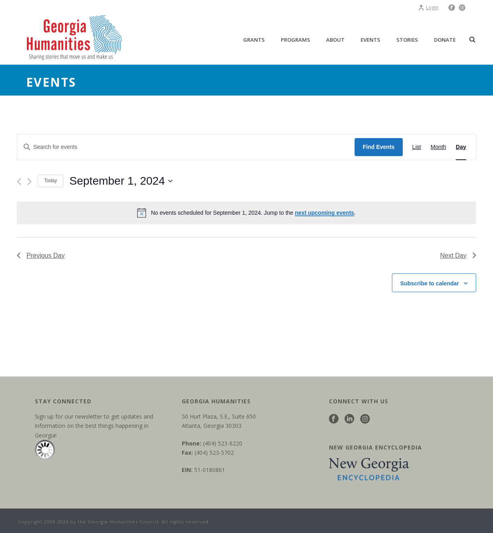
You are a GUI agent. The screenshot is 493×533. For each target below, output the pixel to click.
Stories (407, 39)
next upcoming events (324, 213)
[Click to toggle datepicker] (120, 181)
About (335, 39)
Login (428, 7)
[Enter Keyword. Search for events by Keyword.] (186, 147)
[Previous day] (19, 181)
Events (370, 39)
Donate (445, 39)
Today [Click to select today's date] (50, 180)
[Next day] (29, 181)
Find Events (378, 147)
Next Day (458, 255)
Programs (295, 39)
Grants (254, 39)
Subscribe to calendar (429, 283)
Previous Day (41, 255)
